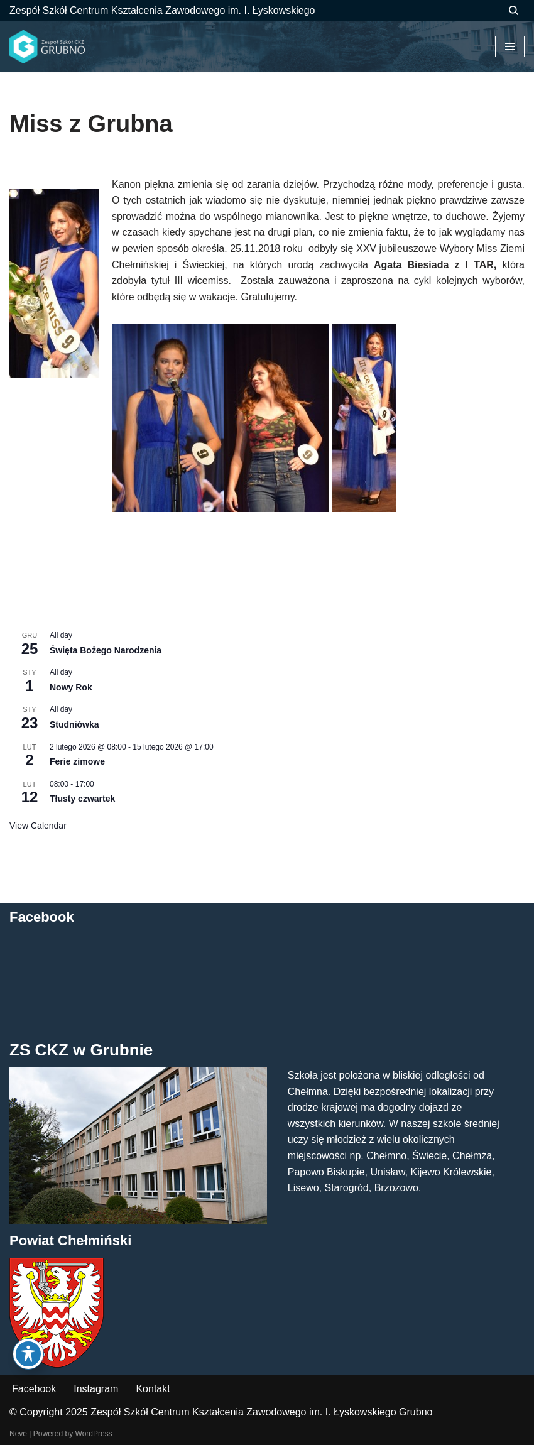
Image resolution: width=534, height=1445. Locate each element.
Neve (18, 1433)
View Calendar (38, 826)
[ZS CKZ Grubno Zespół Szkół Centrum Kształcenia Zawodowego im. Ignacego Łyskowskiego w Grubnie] (47, 47)
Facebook (34, 1388)
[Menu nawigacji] (510, 46)
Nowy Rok (71, 687)
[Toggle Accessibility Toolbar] (28, 1354)
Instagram (96, 1388)
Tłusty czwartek (82, 798)
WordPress (93, 1433)
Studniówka (74, 724)
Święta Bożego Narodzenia (105, 650)
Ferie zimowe (77, 761)
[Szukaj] (513, 10)
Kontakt (153, 1388)
